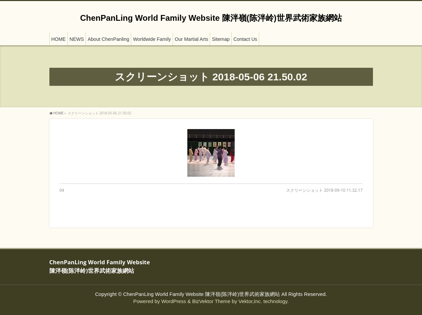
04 (62, 190)
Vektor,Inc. (250, 301)
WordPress (173, 301)
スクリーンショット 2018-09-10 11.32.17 (324, 190)
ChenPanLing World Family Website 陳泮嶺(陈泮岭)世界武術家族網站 (211, 17)
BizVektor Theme (211, 301)
